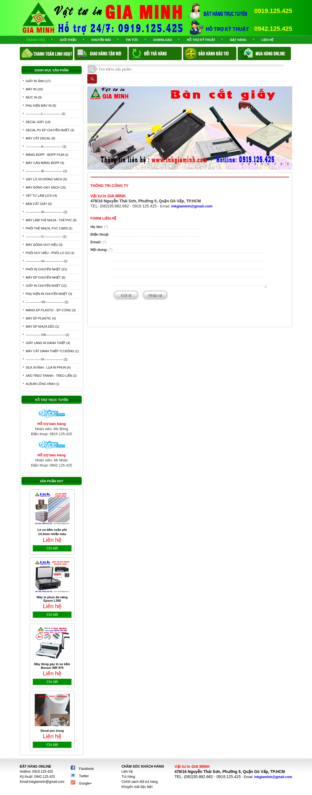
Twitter (84, 776)
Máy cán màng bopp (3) (45, 163)
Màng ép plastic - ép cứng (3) (51, 310)
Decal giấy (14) (38, 122)
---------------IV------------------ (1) (46, 212)
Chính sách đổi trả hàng (140, 782)
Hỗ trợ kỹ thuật (201, 39)
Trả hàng (128, 777)
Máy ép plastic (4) (41, 318)
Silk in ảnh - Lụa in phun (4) (48, 367)
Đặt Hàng (238, 39)
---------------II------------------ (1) (46, 146)
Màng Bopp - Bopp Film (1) (47, 154)
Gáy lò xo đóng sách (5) (46, 179)
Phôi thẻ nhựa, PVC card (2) (49, 228)
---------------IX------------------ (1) (47, 359)
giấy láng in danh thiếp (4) (48, 343)
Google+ (85, 783)
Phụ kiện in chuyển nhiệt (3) (49, 293)
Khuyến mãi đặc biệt (137, 787)
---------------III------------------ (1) (46, 171)
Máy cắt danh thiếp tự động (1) (52, 351)
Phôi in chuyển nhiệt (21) (46, 269)
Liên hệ (267, 39)
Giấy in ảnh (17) (38, 81)
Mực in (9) (34, 97)
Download (162, 39)
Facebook (86, 769)
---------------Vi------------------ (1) (47, 261)
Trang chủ (35, 39)
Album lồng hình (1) (42, 384)
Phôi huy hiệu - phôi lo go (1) (50, 253)
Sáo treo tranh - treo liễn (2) (51, 375)
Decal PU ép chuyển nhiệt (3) (50, 130)
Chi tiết (52, 548)
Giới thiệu (68, 39)
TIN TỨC (132, 39)
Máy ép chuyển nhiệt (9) (45, 277)
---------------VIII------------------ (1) (47, 334)
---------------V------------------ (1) (46, 236)
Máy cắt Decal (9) (40, 138)
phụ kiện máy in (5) (41, 105)
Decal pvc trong (52, 730)
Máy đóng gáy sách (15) (46, 187)
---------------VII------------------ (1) (47, 302)
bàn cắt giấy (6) (39, 203)
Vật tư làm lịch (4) (41, 195)
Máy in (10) (34, 89)
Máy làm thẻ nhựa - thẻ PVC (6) (51, 220)
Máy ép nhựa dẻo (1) (42, 326)
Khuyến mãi (100, 39)
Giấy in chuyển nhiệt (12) (46, 285)
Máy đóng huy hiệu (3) (44, 244)
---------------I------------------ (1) (45, 113)
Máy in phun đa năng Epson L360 (52, 598)
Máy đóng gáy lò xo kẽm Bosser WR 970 (52, 665)
